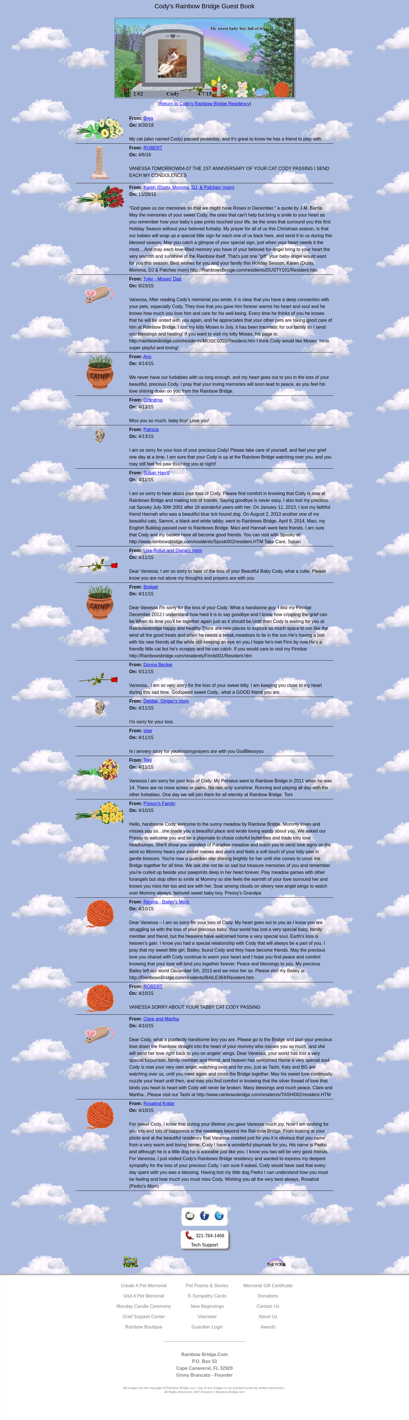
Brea (148, 118)
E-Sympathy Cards (207, 1296)
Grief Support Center (144, 1316)
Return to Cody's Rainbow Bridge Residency (204, 103)
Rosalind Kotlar (159, 1103)
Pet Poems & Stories (207, 1285)
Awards (268, 1326)
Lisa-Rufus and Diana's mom (172, 550)
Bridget (150, 587)
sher (147, 730)
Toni (147, 760)
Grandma (153, 400)
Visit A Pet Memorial (143, 1296)
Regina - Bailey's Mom (166, 901)
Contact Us (268, 1306)
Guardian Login (207, 1326)
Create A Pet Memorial (144, 1285)
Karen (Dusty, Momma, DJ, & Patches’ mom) (188, 187)
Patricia (151, 429)
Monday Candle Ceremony (144, 1306)
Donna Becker (157, 664)
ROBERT (152, 147)
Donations (267, 1296)
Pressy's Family (159, 803)
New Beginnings (207, 1306)
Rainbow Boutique (143, 1326)
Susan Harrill (156, 472)
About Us (268, 1316)
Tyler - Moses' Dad (162, 278)
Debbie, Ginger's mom (166, 701)
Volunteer (207, 1316)
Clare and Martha (161, 1018)
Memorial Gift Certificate (268, 1285)
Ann (147, 356)
